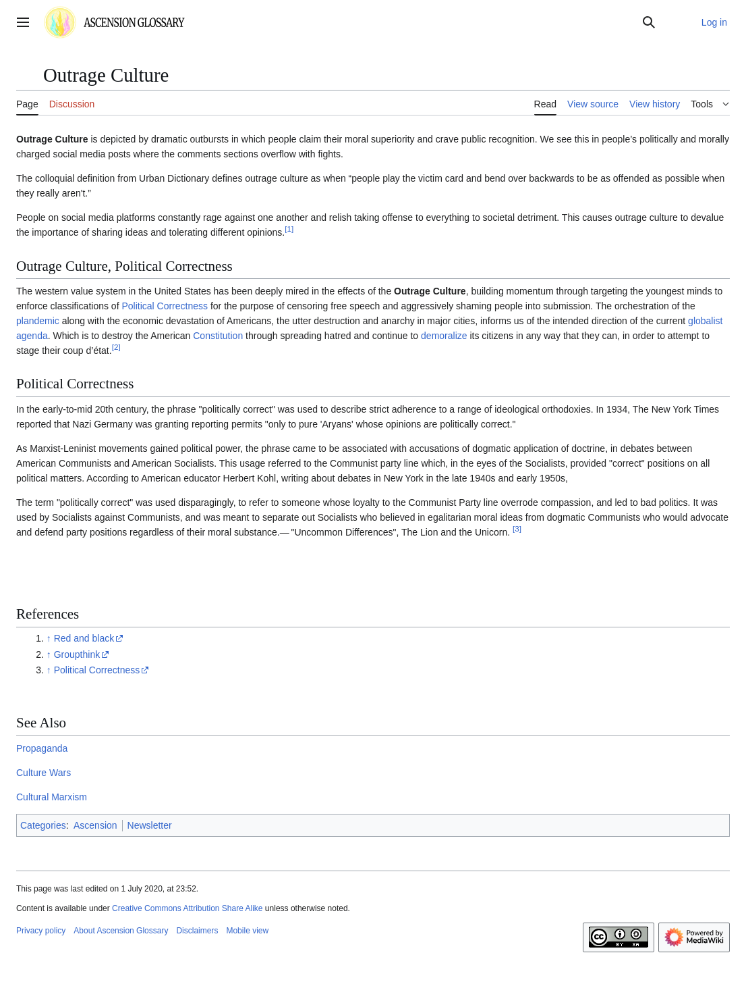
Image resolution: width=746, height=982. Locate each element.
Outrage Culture (52, 139)
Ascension (95, 825)
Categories (43, 825)
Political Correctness (164, 306)
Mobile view (247, 930)
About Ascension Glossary (121, 930)
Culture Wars (43, 772)
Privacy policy (40, 930)
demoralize (444, 335)
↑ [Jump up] (49, 638)
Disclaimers (197, 930)
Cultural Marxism (51, 797)
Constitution (218, 335)
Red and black (84, 638)
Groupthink (77, 654)
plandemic (37, 320)
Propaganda (41, 748)
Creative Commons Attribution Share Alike (187, 908)
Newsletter (149, 825)
